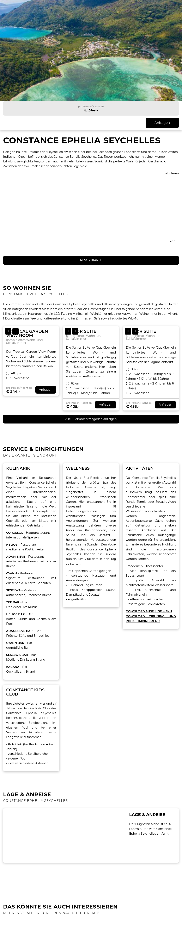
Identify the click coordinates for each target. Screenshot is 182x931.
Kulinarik (18, 468)
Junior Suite (81, 331)
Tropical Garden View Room (27, 333)
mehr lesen (171, 173)
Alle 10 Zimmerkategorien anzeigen (91, 419)
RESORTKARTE (91, 260)
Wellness (78, 468)
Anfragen (162, 123)
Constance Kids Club (25, 692)
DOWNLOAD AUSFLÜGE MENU (149, 611)
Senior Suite (141, 331)
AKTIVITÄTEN (140, 468)
